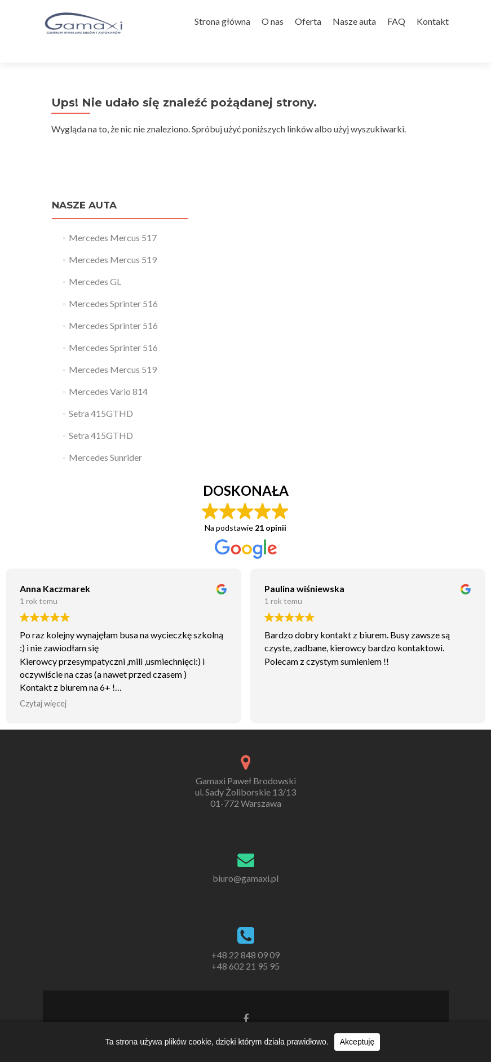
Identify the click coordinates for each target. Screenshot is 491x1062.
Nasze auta (354, 21)
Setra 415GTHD (101, 393)
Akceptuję (357, 1041)
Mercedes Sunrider (105, 437)
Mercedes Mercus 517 (113, 217)
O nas (273, 21)
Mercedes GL (95, 261)
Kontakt (433, 21)
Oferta (308, 21)
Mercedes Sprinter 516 (113, 283)
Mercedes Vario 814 (108, 371)
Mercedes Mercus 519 (113, 239)
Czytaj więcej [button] (43, 684)
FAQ (396, 21)
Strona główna (222, 21)
